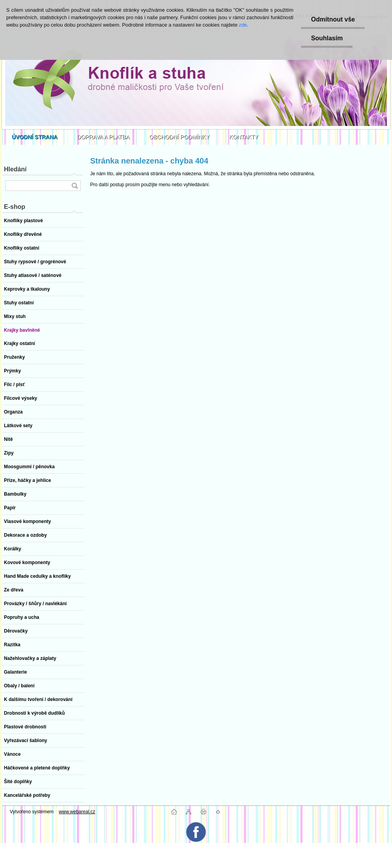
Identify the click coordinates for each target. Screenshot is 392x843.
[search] (74, 186)
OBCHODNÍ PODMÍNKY (179, 137)
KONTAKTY (243, 137)
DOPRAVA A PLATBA (103, 137)
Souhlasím (327, 38)
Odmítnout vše (333, 19)
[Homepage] (34, 137)
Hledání (15, 169)
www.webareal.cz (77, 811)
